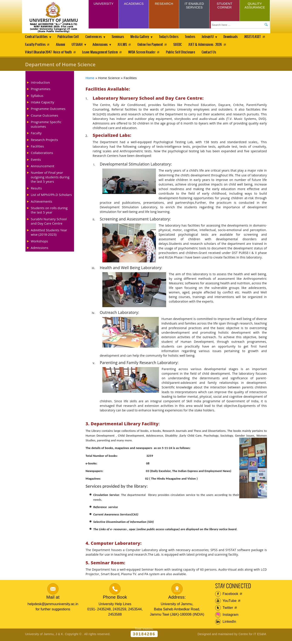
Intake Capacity (42, 103)
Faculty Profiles (63, 45)
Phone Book (115, 598)
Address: (177, 598)
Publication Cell (69, 37)
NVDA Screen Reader (142, 53)
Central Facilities (37, 38)
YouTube (226, 602)
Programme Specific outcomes (46, 125)
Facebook (226, 595)
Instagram (227, 616)
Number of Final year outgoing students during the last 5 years (50, 178)
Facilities (37, 147)
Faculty (36, 134)
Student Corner (224, 6)
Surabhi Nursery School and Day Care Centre (49, 222)
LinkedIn (225, 623)
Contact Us (210, 53)
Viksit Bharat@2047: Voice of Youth (48, 53)
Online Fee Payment (181, 45)
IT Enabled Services (194, 6)
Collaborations (42, 154)
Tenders (194, 37)
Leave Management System (100, 53)
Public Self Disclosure (181, 53)
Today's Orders (172, 37)
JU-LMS (153, 45)
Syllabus (37, 96)
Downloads (237, 37)
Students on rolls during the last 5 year (49, 211)
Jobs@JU (213, 38)
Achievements (41, 202)
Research (164, 4)
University (103, 4)
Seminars (120, 37)
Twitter (224, 609)
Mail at (52, 598)
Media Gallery (143, 38)
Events (36, 160)
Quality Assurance (255, 6)
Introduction (40, 83)
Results (36, 189)
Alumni (88, 45)
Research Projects (44, 141)
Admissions (130, 46)
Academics (133, 4)
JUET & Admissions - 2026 (237, 45)
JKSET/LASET (33, 45)
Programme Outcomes (48, 110)
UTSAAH (106, 46)
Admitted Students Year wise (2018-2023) (49, 233)
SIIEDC (209, 45)
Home (90, 79)
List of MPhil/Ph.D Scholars (51, 196)
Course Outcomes (44, 116)
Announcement (42, 167)
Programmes (41, 90)
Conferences (96, 38)
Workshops (39, 242)
